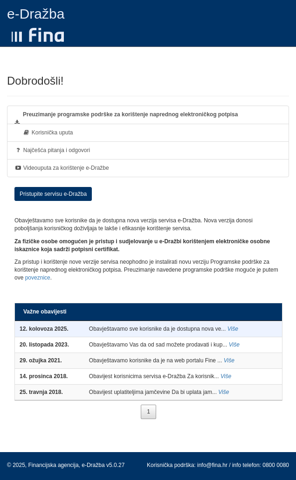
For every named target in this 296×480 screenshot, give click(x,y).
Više (232, 329)
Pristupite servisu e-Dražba (53, 194)
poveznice (37, 277)
